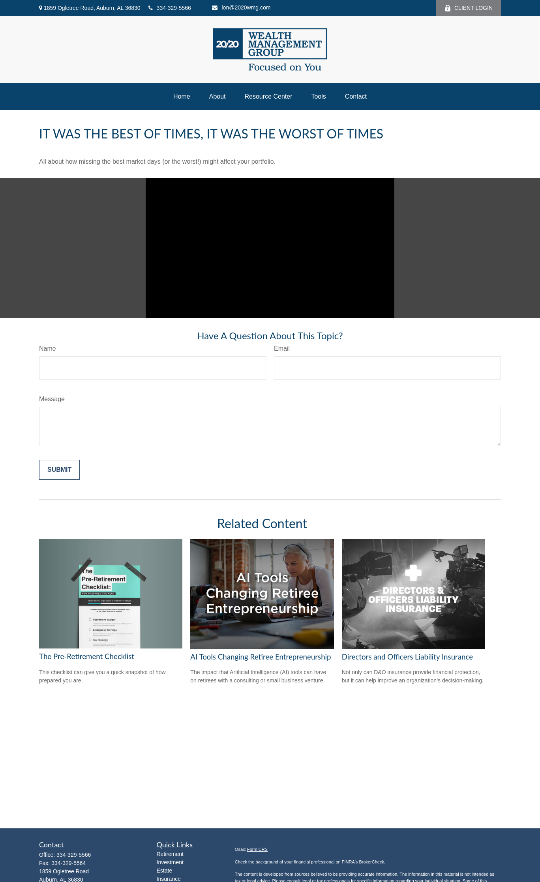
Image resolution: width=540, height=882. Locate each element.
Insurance (169, 879)
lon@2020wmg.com (241, 7)
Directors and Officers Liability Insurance (407, 656)
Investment (170, 862)
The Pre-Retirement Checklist (86, 656)
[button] (182, 96)
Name (47, 348)
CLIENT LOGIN (468, 8)
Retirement (170, 854)
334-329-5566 (169, 8)
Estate (164, 870)
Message (52, 399)
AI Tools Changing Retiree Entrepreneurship (260, 656)
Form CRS (257, 849)
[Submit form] (59, 470)
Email (282, 348)
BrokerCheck (371, 862)
